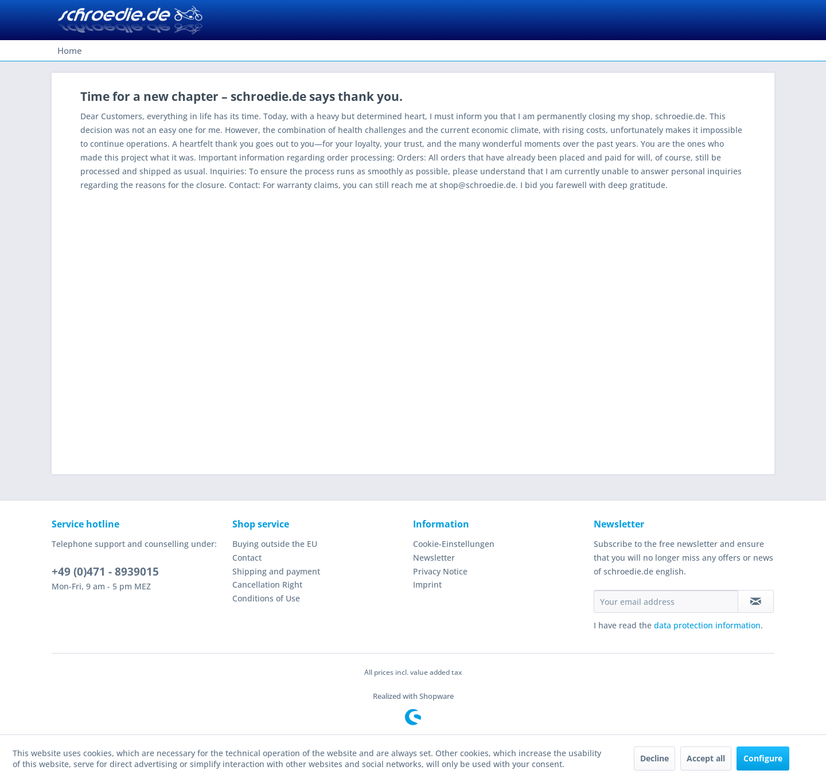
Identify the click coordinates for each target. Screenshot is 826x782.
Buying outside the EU (274, 543)
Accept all (706, 758)
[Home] (70, 50)
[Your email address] (666, 601)
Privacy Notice (440, 571)
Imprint (427, 584)
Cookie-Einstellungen (453, 543)
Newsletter (434, 557)
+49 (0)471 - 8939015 (105, 571)
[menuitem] (70, 50)
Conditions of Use (266, 598)
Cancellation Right (267, 584)
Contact (247, 557)
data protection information (707, 625)
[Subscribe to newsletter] (756, 601)
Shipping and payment (276, 571)
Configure (762, 758)
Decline (654, 758)
